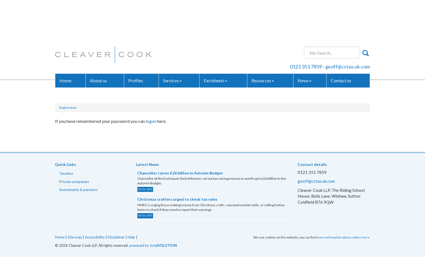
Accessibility (95, 237)
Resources (262, 40)
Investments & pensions (78, 189)
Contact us (341, 40)
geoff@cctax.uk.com (347, 26)
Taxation (66, 173)
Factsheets (215, 40)
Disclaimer (116, 237)
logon (151, 121)
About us (98, 40)
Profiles (135, 40)
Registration (68, 107)
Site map (75, 237)
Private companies (74, 181)
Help (131, 237)
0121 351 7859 (306, 26)
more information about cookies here (343, 237)
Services (172, 40)
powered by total (153, 245)
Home (65, 40)
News (304, 40)
